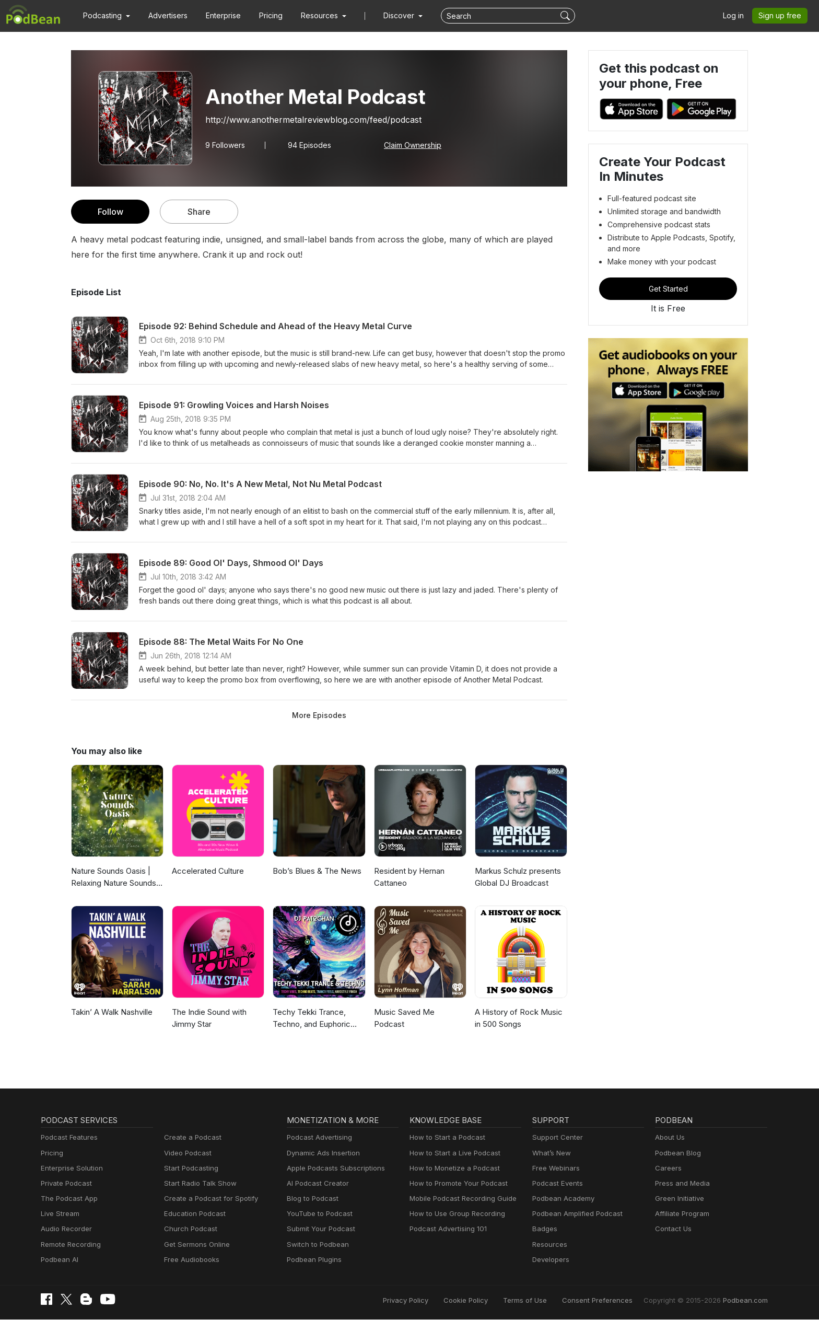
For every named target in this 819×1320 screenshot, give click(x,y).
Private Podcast (65, 1183)
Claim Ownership (406, 144)
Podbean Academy (561, 1198)
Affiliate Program (680, 1214)
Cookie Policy (488, 1300)
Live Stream (59, 1214)
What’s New (550, 1153)
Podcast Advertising (317, 1137)
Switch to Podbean (315, 1244)
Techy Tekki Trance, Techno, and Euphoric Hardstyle (310, 1019)
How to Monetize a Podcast (452, 1168)
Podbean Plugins (313, 1260)
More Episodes (319, 715)
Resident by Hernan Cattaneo (408, 876)
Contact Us (672, 1229)
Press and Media (681, 1183)
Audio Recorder (65, 1229)
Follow (110, 211)
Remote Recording (69, 1244)
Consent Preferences (611, 1300)
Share (199, 211)
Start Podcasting (189, 1168)
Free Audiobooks (190, 1260)
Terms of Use (544, 1300)
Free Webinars (554, 1168)
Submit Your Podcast (318, 1229)
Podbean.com (746, 1300)
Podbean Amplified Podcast (574, 1214)
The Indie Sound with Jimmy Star (208, 1018)
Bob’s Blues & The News (316, 870)
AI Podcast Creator (316, 1183)
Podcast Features (68, 1137)
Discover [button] (388, 15)
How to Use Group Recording (454, 1214)
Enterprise (217, 15)
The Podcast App (67, 1198)
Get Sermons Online (195, 1244)
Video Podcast (186, 1153)
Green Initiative (678, 1198)
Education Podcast (192, 1214)
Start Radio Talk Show (198, 1183)
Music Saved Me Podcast (418, 1012)
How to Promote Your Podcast (455, 1183)
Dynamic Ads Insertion (321, 1153)
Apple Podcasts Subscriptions (332, 1168)
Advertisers (164, 15)
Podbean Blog (676, 1153)
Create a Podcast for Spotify (207, 1198)
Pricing (263, 15)
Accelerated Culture (206, 870)
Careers (667, 1168)
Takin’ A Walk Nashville (110, 1012)
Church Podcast (188, 1229)
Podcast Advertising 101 (447, 1229)
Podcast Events (556, 1183)
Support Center (555, 1137)
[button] (105, 15)
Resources (548, 1244)
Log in (737, 15)
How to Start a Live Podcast (452, 1153)
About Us (669, 1137)
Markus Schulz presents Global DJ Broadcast (516, 876)
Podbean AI (58, 1260)
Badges (544, 1229)
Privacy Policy (432, 1300)
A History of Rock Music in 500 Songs (520, 1018)
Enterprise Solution (70, 1168)
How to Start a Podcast (445, 1137)
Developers (549, 1260)
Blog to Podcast (311, 1198)
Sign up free (782, 15)
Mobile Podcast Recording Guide (460, 1198)
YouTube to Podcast (317, 1214)
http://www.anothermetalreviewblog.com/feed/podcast (304, 119)
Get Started (668, 288)
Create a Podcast (190, 1137)
